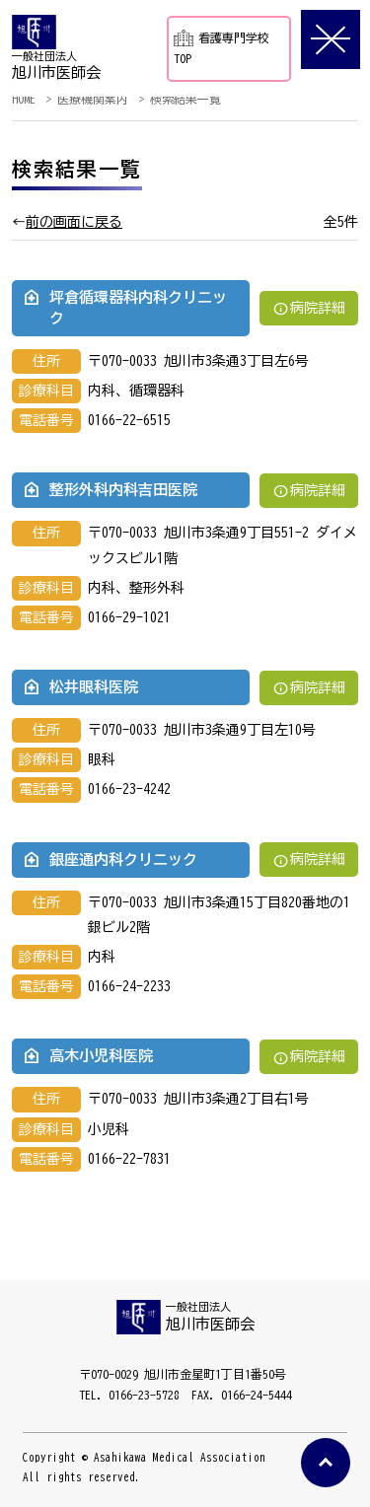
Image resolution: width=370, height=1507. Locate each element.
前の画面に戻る (74, 222)
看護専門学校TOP (221, 47)
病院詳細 (308, 308)
